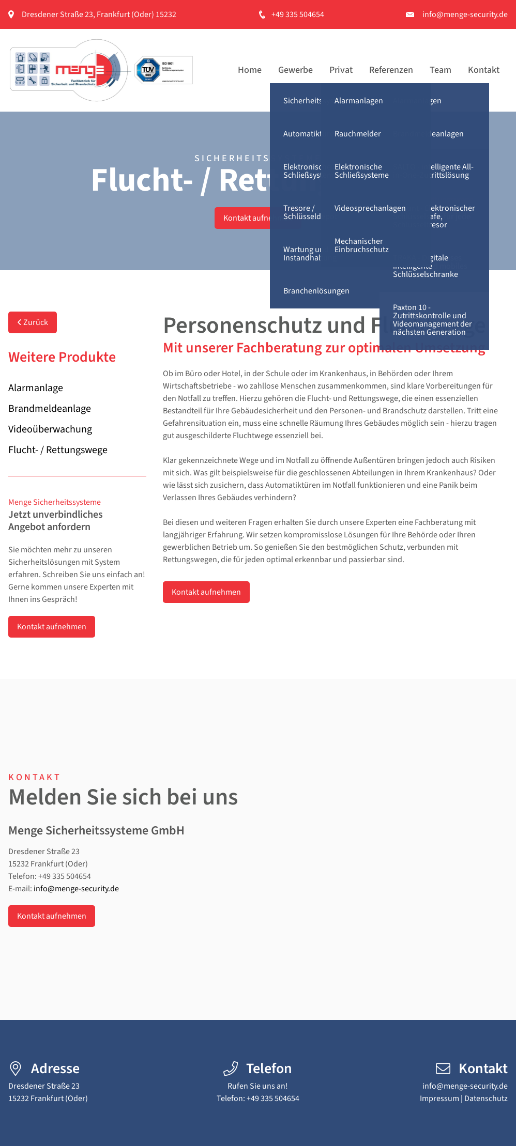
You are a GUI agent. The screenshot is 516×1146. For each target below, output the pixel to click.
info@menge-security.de (465, 14)
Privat (341, 70)
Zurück (32, 322)
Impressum (439, 1098)
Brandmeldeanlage (49, 408)
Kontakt (483, 70)
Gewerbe (295, 70)
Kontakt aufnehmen (258, 218)
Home (250, 70)
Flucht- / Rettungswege (58, 450)
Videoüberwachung (50, 429)
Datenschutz (486, 1098)
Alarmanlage (35, 388)
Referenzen (391, 70)
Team (440, 70)
